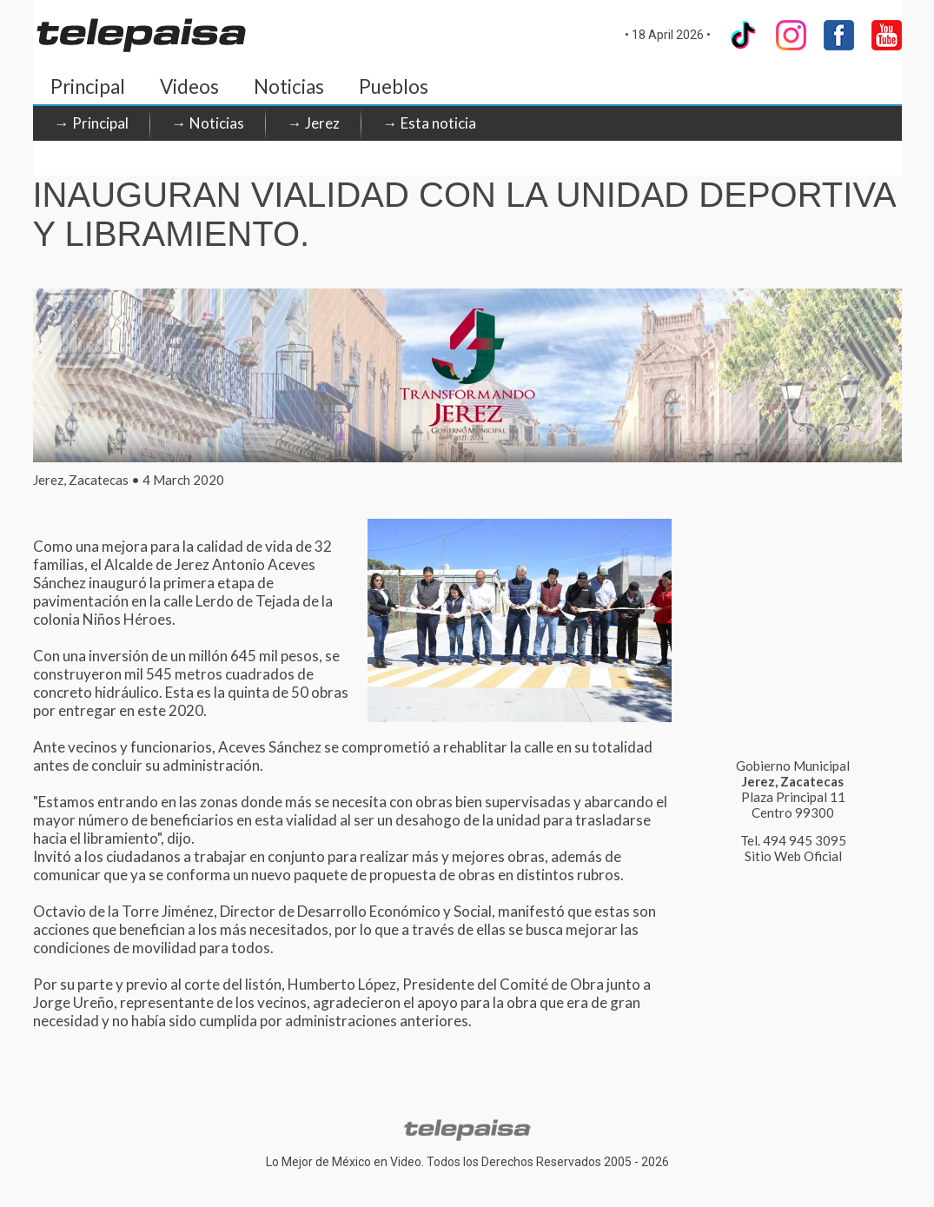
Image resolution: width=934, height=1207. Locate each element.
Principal (87, 86)
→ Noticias (208, 123)
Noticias (289, 86)
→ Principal (92, 123)
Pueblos (393, 86)
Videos (189, 86)
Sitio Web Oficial (793, 856)
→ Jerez (314, 123)
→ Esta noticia (429, 123)
